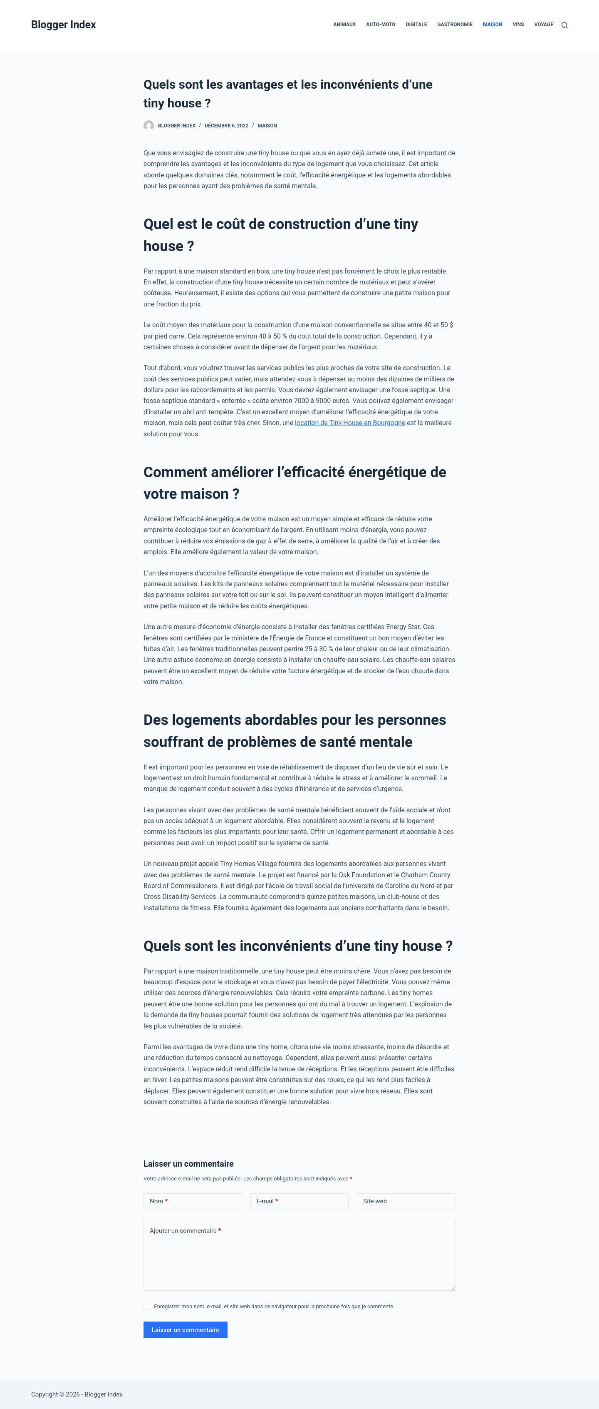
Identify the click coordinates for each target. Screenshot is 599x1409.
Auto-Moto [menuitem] (381, 24)
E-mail (267, 1201)
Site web (375, 1201)
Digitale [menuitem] (416, 24)
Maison (267, 126)
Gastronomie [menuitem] (455, 24)
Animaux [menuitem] (344, 24)
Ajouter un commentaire (185, 1231)
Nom (159, 1201)
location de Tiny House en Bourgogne (350, 423)
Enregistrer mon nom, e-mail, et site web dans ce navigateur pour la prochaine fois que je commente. (274, 1306)
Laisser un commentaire (185, 1330)
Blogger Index (63, 25)
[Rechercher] (565, 25)
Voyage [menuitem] (544, 24)
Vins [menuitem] (518, 24)
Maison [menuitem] (492, 24)
